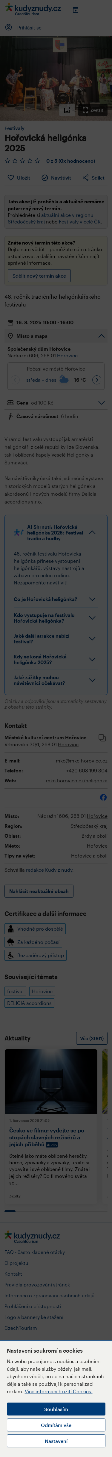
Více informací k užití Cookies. (59, 1391)
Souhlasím (56, 1409)
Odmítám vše (56, 1425)
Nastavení (56, 1441)
